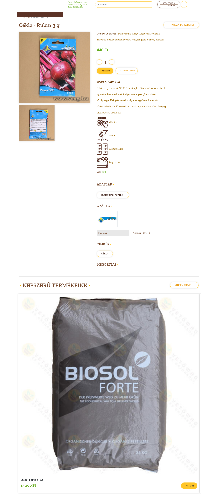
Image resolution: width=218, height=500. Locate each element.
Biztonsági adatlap (112, 195)
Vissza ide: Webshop (180, 25)
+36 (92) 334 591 (75, 6)
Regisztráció (169, 3)
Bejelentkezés (168, 6)
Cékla (104, 253)
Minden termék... (184, 285)
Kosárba (106, 70)
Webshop (26, 17)
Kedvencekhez (127, 70)
